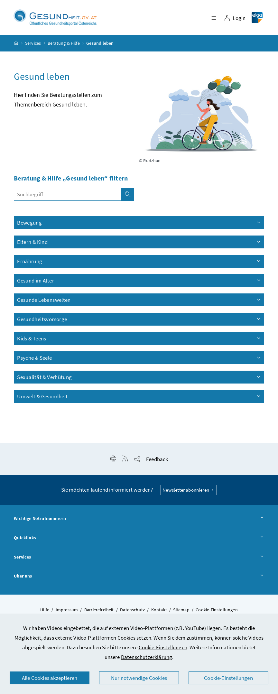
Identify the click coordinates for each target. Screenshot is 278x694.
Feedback (157, 459)
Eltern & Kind (139, 241)
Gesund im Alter (139, 280)
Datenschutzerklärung (146, 657)
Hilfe (44, 610)
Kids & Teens (139, 338)
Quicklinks (139, 538)
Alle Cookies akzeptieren (49, 677)
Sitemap (181, 610)
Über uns (139, 576)
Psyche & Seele (139, 357)
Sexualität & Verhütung (139, 377)
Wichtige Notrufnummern (139, 518)
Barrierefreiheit (99, 610)
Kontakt (159, 610)
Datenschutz (132, 610)
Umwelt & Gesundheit (139, 396)
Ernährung (139, 261)
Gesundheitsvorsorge (139, 319)
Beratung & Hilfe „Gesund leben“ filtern (71, 178)
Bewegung (139, 222)
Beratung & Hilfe (64, 43)
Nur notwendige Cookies (139, 677)
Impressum (67, 610)
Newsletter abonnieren (188, 490)
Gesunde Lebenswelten (139, 299)
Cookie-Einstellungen (163, 647)
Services (33, 43)
